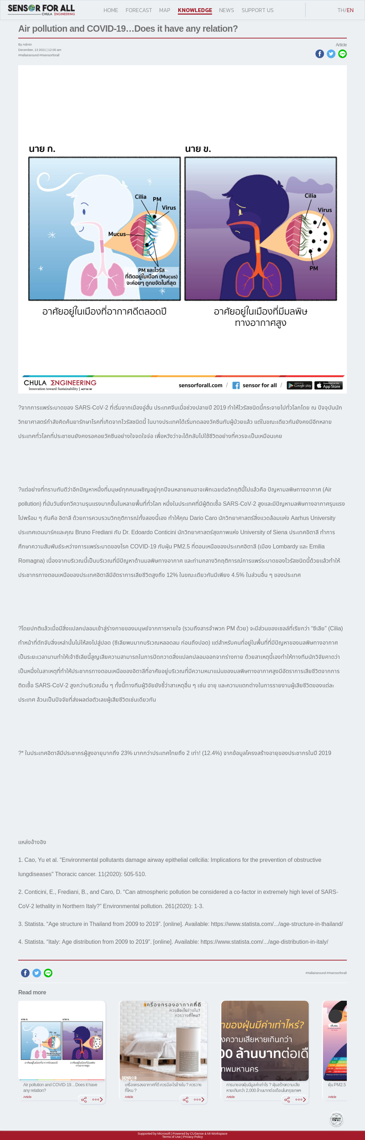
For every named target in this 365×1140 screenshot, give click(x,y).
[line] (342, 54)
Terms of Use (171, 1136)
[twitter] (331, 54)
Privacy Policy (193, 1136)
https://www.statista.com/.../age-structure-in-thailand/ (277, 924)
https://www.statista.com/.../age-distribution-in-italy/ (264, 942)
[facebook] (319, 54)
